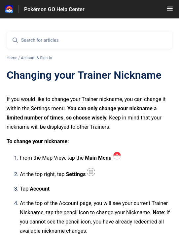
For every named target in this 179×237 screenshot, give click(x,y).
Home (12, 58)
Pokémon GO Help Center (54, 9)
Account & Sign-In (36, 58)
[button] (170, 11)
